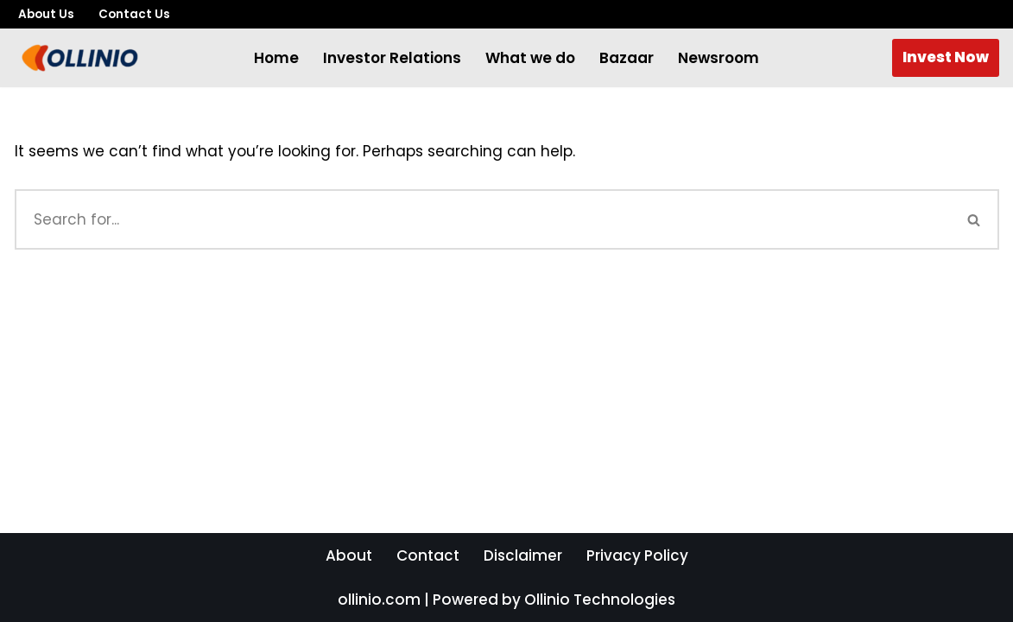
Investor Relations (392, 58)
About (349, 555)
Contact (427, 555)
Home (276, 58)
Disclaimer (523, 555)
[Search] (482, 219)
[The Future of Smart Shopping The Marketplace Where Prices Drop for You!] (79, 57)
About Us (46, 14)
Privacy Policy (637, 555)
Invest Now (945, 57)
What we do (530, 58)
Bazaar (626, 58)
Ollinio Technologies (599, 599)
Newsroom (718, 58)
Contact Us (134, 14)
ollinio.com (379, 599)
